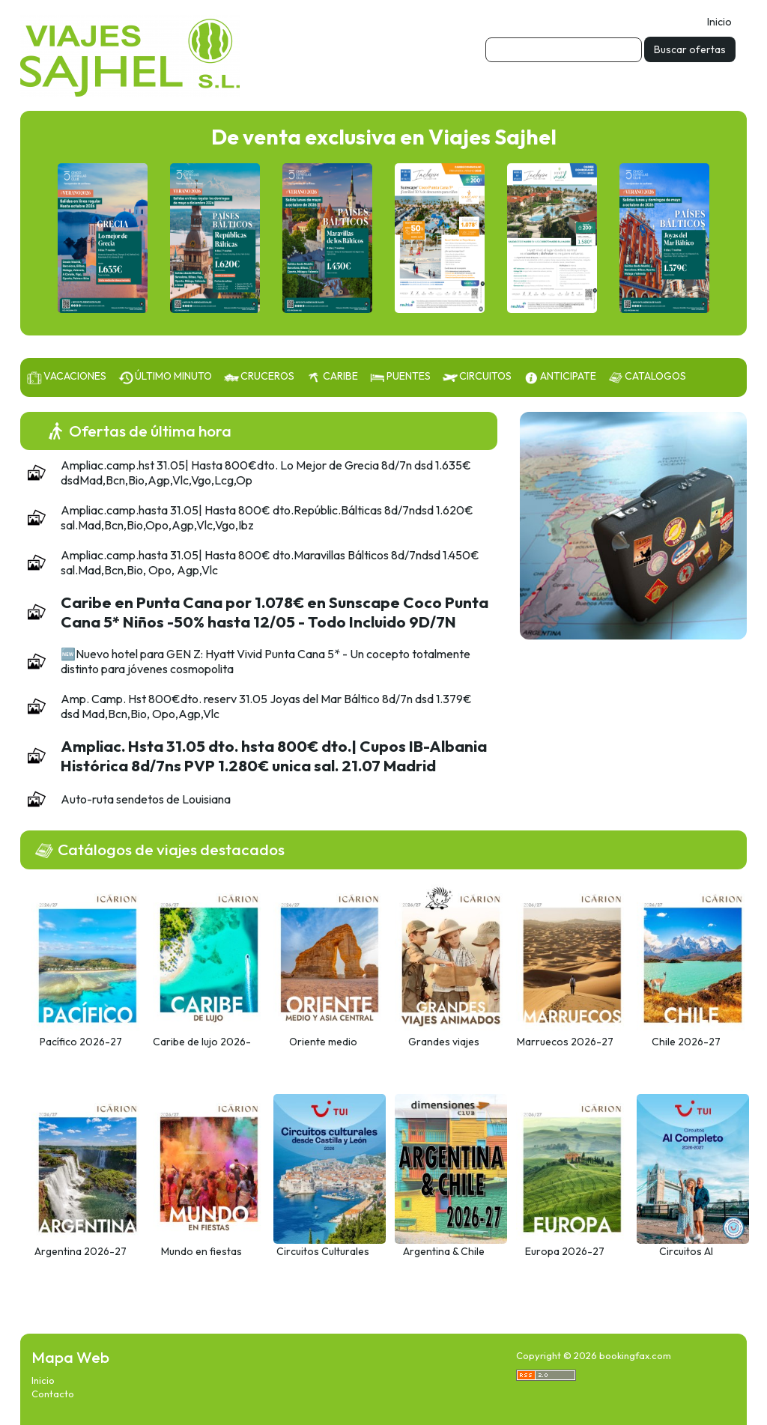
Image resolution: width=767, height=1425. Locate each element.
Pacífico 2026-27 (81, 1041)
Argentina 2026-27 (80, 1251)
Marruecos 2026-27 (565, 1041)
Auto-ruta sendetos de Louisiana (146, 799)
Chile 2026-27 (686, 1041)
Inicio (719, 21)
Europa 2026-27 (564, 1251)
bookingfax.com (635, 1355)
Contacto (52, 1394)
